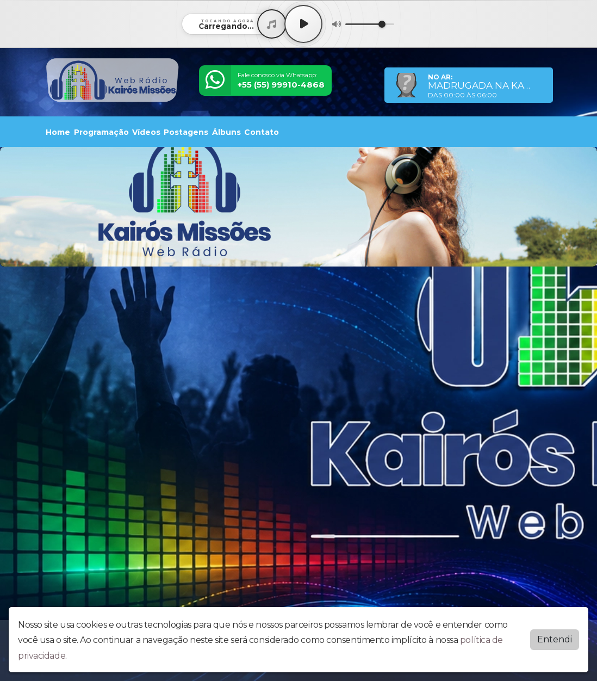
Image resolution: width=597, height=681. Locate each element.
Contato (261, 132)
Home (58, 132)
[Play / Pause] (303, 24)
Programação (101, 132)
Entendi (554, 639)
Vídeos (146, 132)
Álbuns (226, 132)
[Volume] (369, 24)
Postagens (186, 132)
